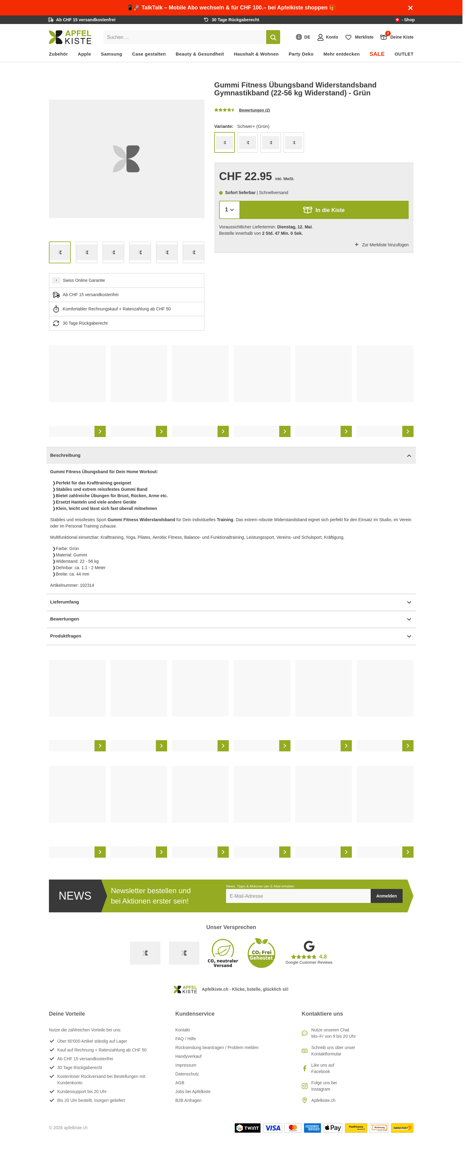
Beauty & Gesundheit (200, 53)
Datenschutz (187, 1073)
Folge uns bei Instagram (324, 1086)
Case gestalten (149, 53)
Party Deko (301, 53)
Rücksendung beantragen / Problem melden (217, 1047)
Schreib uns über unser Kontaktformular (333, 1050)
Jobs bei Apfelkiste (193, 1091)
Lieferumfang (231, 602)
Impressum (185, 1065)
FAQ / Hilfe (185, 1038)
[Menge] (229, 209)
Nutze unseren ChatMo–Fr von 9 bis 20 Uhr (333, 1033)
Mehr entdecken (341, 53)
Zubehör (58, 53)
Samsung (111, 53)
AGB (179, 1082)
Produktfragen (231, 636)
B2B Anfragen (188, 1100)
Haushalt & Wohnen (256, 53)
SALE (377, 54)
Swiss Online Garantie (84, 280)
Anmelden (386, 896)
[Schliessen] (410, 8)
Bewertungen (231, 619)
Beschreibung (231, 456)
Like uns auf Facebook (323, 1068)
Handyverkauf (188, 1056)
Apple (84, 53)
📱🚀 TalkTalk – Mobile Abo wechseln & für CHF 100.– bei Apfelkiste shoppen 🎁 (231, 8)
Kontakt (182, 1029)
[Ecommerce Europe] (184, 953)
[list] (126, 159)
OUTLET (404, 53)
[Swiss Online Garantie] (145, 953)
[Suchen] (273, 37)
